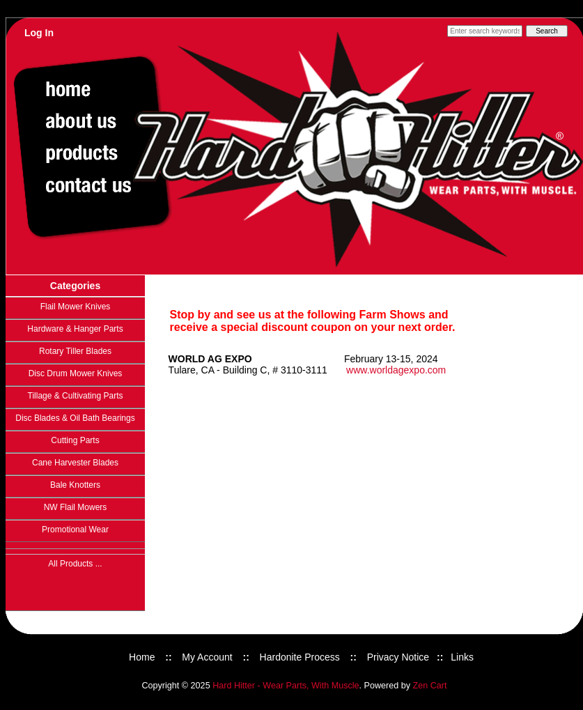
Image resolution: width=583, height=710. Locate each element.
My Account (207, 657)
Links (462, 657)
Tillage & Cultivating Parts (75, 396)
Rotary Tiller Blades (75, 351)
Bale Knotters (75, 485)
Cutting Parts (75, 440)
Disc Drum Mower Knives (76, 373)
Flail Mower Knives (75, 306)
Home (142, 657)
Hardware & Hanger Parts (75, 329)
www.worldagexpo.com (396, 370)
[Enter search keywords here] (484, 31)
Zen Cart (430, 685)
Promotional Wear (75, 529)
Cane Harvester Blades (75, 463)
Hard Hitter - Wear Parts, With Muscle (285, 685)
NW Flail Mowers (75, 507)
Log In (39, 32)
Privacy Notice (398, 657)
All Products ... (75, 564)
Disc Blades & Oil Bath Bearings (74, 418)
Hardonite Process (300, 657)
